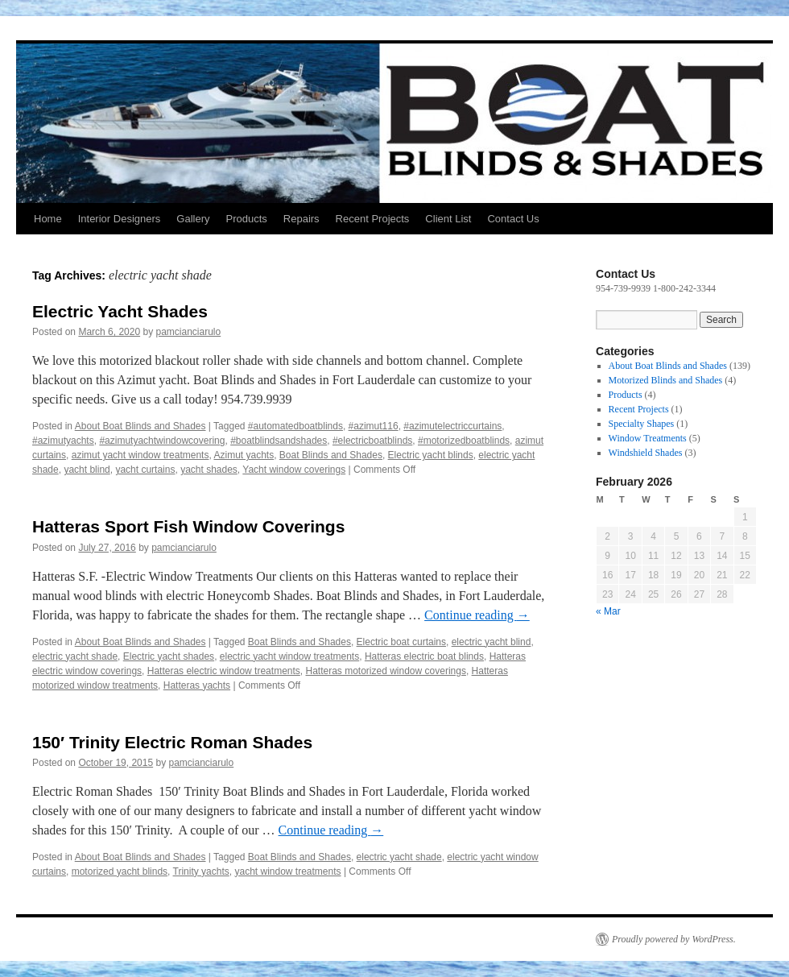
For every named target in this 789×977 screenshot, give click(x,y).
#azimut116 (374, 426)
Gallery (192, 219)
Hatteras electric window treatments (223, 671)
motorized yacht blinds (119, 871)
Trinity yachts (201, 871)
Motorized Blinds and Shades (666, 380)
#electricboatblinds (372, 440)
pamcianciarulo (188, 331)
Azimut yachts (243, 455)
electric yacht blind (491, 642)
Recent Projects (373, 219)
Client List (448, 219)
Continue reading (477, 615)
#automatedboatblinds (295, 426)
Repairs (301, 219)
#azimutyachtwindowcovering (162, 440)
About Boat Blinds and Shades (140, 426)
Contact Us (513, 219)
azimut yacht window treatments (140, 455)
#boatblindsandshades (278, 440)
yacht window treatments (287, 871)
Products (245, 219)
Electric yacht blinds (430, 455)
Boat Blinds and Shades (330, 455)
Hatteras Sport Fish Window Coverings (188, 526)
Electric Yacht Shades (120, 311)
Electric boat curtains (401, 642)
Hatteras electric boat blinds (424, 656)
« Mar (608, 611)
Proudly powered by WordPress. (674, 939)
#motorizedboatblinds (464, 440)
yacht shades (209, 469)
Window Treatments (648, 438)
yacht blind (86, 469)
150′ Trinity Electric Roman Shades (172, 742)
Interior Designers (119, 219)
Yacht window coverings (293, 469)
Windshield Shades (646, 452)
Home (48, 219)
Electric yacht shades (168, 656)
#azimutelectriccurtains (452, 426)
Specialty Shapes (642, 423)
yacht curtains (145, 469)
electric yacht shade (75, 656)
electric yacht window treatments (289, 656)
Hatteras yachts (196, 685)
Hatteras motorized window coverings (385, 671)
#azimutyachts (63, 440)
